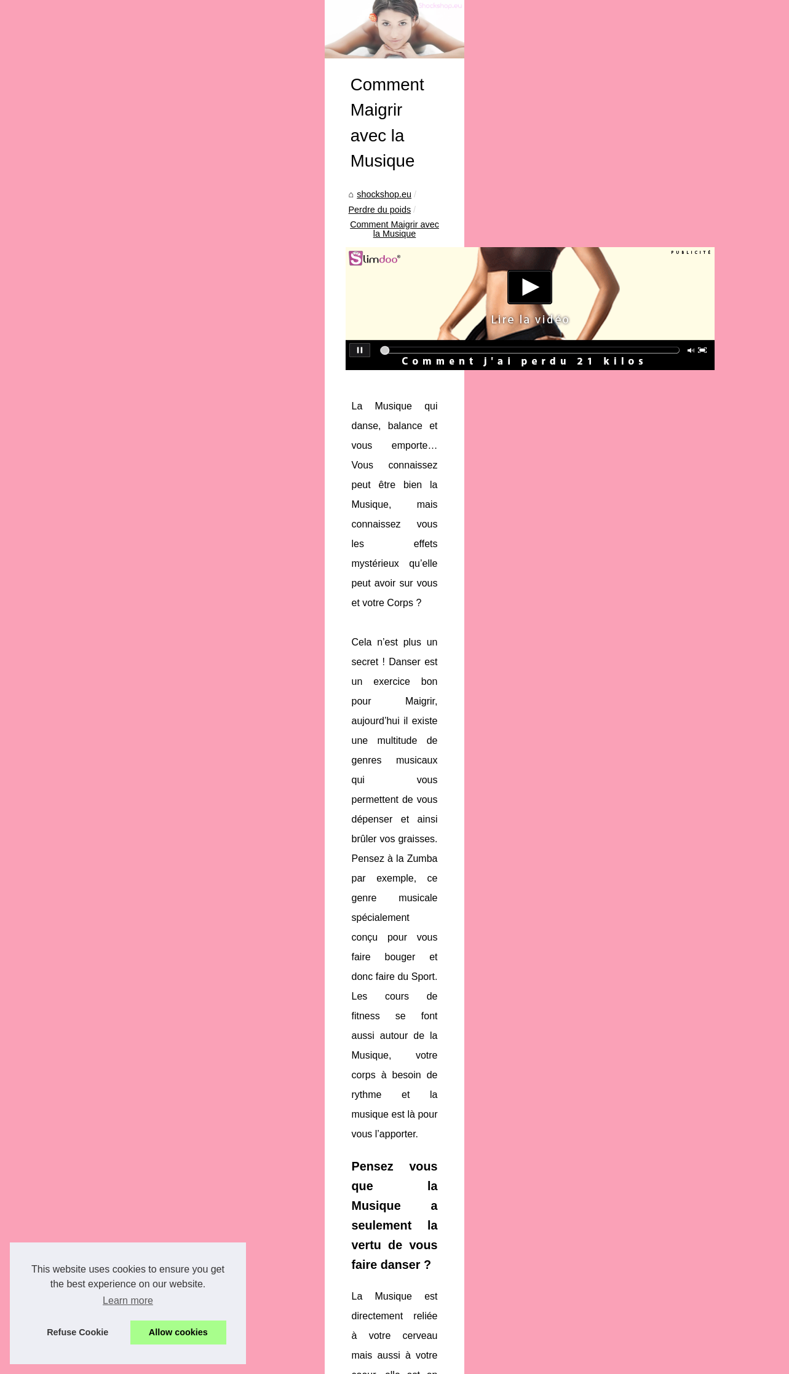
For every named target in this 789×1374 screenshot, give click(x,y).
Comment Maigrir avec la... (94, 1100)
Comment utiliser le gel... (89, 768)
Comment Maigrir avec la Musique (428, 393)
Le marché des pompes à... (94, 1156)
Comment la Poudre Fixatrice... (102, 989)
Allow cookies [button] (178, 1332)
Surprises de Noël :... (82, 934)
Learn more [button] (128, 1300)
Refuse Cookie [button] (77, 1332)
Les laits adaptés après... (90, 850)
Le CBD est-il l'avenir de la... (97, 878)
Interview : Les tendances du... (101, 1016)
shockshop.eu (248, 393)
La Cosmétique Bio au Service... (104, 961)
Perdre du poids (318, 393)
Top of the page (264, 1360)
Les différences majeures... (94, 1043)
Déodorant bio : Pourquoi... (94, 796)
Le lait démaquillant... (83, 1241)
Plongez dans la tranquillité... (97, 1213)
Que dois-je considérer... (89, 823)
